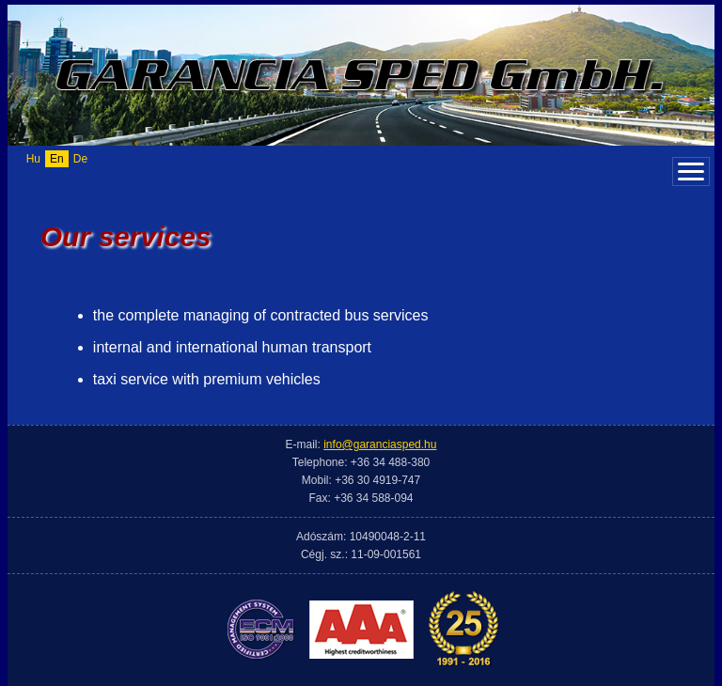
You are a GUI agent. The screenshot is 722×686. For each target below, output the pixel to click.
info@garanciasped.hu (379, 444)
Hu (33, 158)
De (80, 158)
